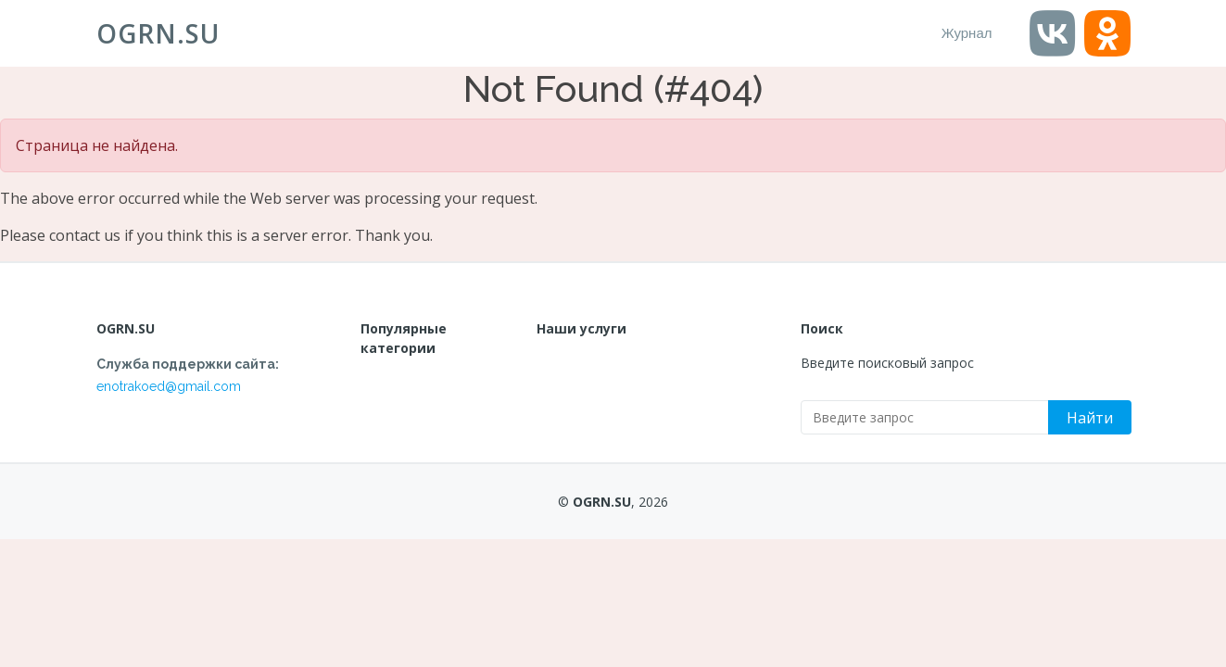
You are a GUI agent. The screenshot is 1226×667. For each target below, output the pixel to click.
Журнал (967, 33)
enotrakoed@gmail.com (168, 386)
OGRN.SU (158, 33)
